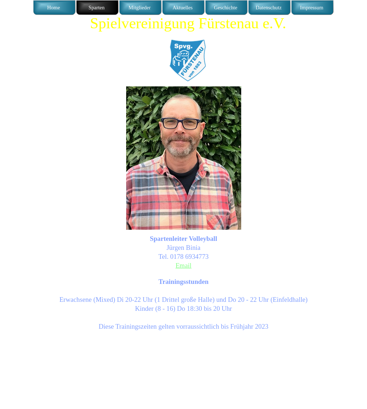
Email (184, 265)
